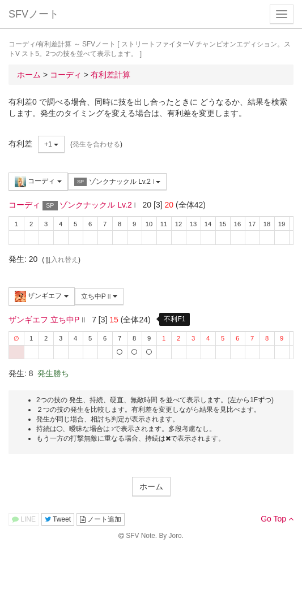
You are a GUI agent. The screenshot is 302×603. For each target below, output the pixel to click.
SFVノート (33, 14)
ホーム (151, 486)
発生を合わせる (96, 144)
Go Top (277, 518)
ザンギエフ (42, 296)
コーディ (38, 181)
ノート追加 (100, 519)
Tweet (58, 519)
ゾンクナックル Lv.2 (117, 182)
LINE (24, 519)
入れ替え (61, 260)
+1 (51, 144)
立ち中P (99, 296)
